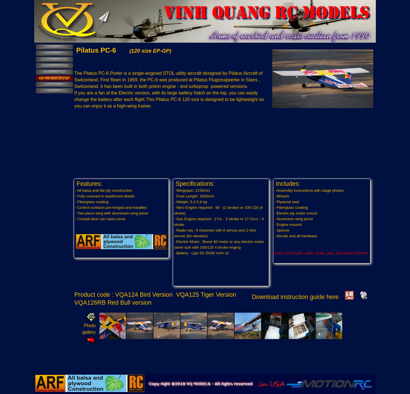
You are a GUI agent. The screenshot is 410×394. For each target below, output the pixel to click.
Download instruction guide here (295, 297)
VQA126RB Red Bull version (113, 302)
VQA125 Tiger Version (207, 294)
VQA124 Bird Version (144, 294)
